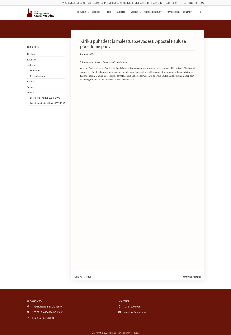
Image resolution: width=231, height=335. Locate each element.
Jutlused (31, 63)
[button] (200, 11)
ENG (191, 2)
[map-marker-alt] (44, 305)
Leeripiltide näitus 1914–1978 (45, 96)
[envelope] (132, 311)
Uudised (31, 52)
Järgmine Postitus (193, 275)
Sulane (30, 85)
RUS (202, 2)
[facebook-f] (40, 316)
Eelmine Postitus (81, 275)
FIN (196, 2)
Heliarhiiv (35, 69)
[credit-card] (45, 311)
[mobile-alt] (129, 305)
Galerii (30, 90)
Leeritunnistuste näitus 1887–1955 (47, 101)
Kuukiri (30, 80)
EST (186, 2)
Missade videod (38, 74)
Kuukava (31, 58)
